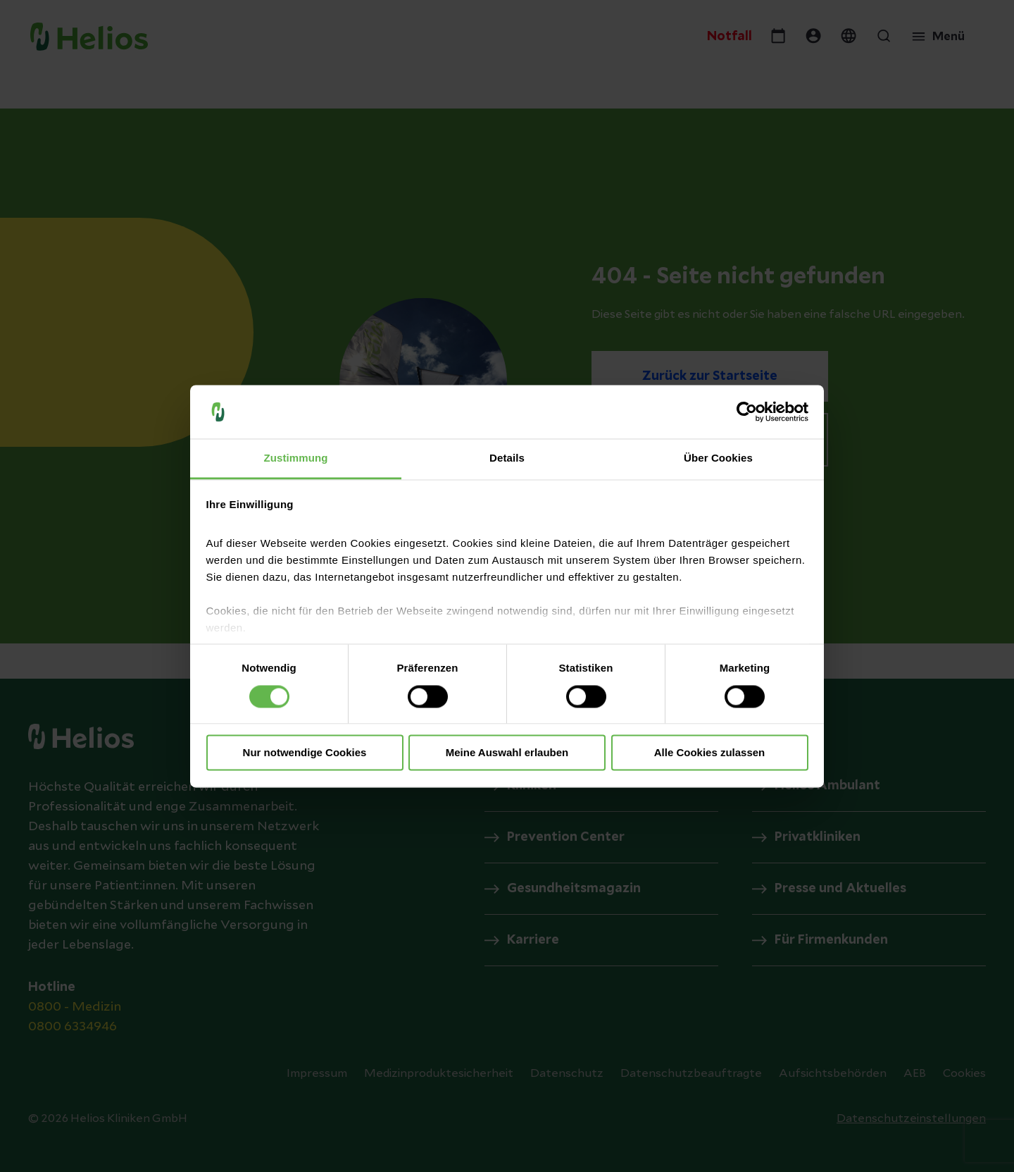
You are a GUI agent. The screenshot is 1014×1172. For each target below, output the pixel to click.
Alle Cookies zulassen (709, 753)
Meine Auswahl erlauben (507, 753)
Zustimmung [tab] (296, 458)
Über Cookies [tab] (718, 458)
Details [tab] (507, 458)
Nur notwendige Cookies (305, 753)
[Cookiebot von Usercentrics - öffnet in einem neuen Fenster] (746, 411)
